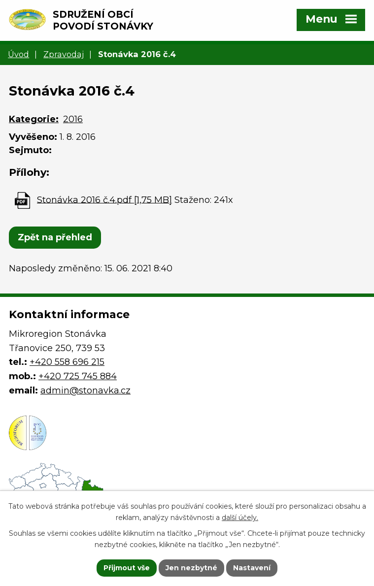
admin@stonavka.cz (85, 390)
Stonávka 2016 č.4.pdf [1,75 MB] (104, 199)
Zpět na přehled (55, 237)
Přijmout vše (126, 567)
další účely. (240, 517)
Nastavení (252, 567)
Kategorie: (34, 119)
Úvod (18, 54)
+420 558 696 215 (67, 362)
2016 (73, 119)
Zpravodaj (63, 54)
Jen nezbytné (191, 567)
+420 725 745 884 (77, 376)
